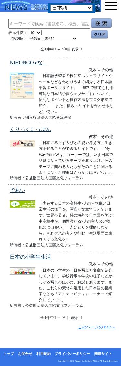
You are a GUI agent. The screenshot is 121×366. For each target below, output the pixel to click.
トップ (8, 354)
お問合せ (25, 354)
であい (17, 190)
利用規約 (43, 354)
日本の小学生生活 (30, 257)
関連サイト (103, 354)
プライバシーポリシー (72, 354)
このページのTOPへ (96, 327)
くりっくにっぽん (30, 129)
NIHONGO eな (29, 62)
